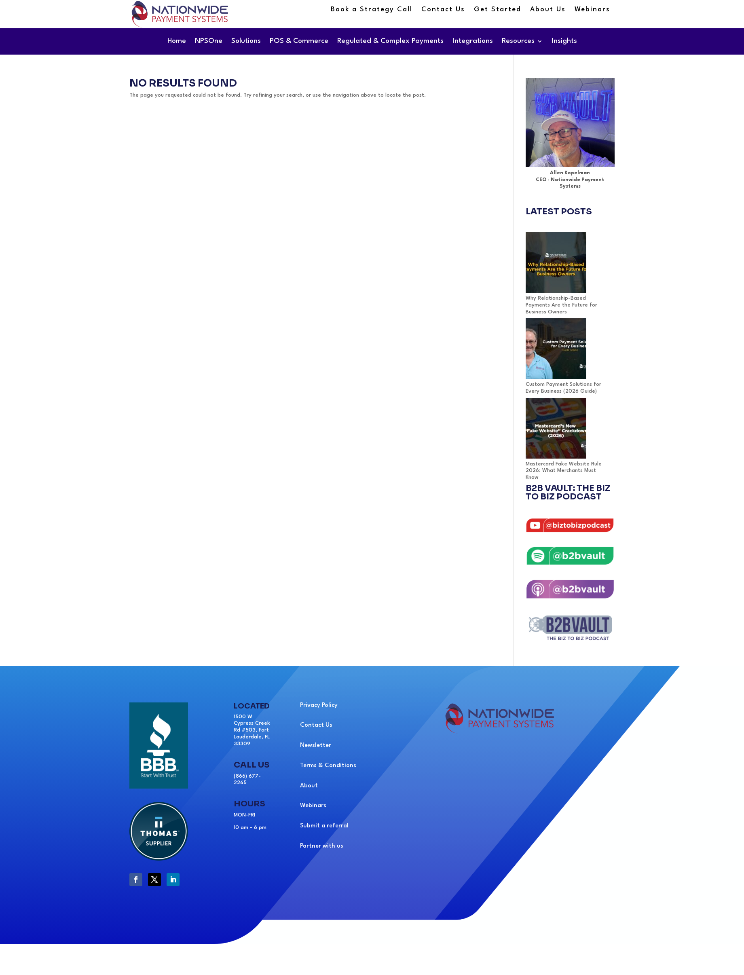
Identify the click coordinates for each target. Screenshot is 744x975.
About (309, 786)
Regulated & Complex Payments (390, 41)
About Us (548, 10)
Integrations (472, 41)
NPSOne (208, 41)
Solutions (246, 41)
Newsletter (315, 745)
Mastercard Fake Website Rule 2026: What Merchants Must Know (564, 470)
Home (176, 41)
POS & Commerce (299, 41)
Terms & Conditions (328, 766)
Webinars (592, 10)
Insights (564, 41)
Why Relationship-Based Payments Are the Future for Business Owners (561, 305)
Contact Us (443, 10)
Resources (518, 41)
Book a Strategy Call (371, 10)
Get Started (497, 10)
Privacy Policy (319, 705)
